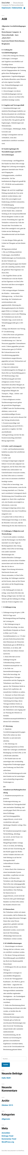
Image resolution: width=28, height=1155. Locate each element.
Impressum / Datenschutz (12, 8)
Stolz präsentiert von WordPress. (15, 1150)
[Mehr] (24, 8)
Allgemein (6, 1119)
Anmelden (6, 1133)
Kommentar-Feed (9, 1139)
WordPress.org (8, 1142)
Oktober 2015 (7, 1105)
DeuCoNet (6, 3)
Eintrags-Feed (7, 1136)
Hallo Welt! (6, 1078)
